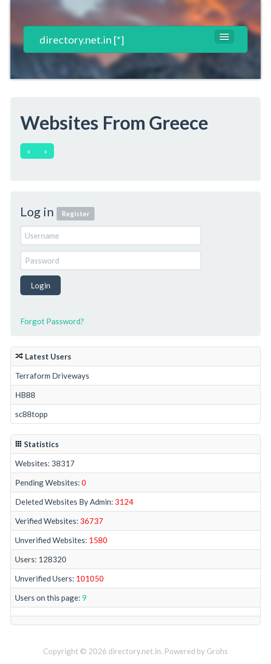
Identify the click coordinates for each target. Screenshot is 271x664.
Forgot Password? (52, 321)
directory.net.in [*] (81, 39)
